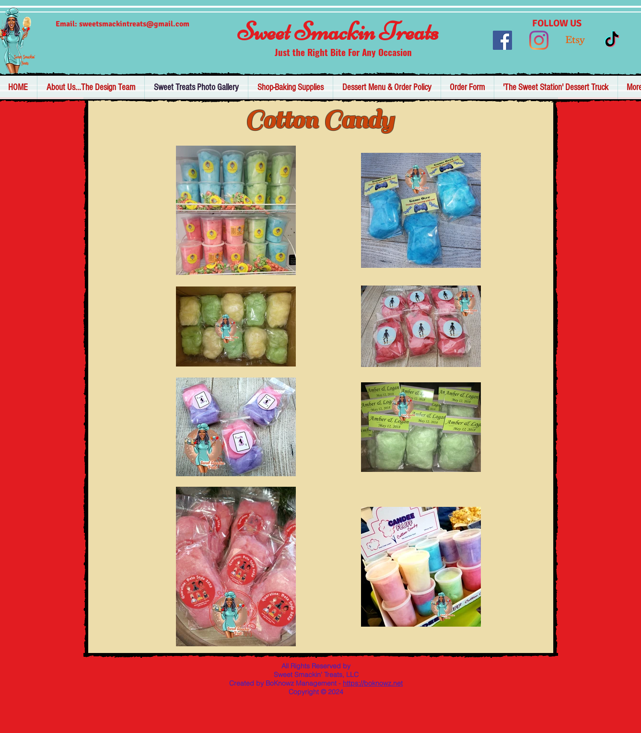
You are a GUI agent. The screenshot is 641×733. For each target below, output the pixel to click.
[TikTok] (611, 40)
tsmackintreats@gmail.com (142, 24)
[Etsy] (575, 40)
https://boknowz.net (373, 683)
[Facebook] (502, 40)
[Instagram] (538, 40)
